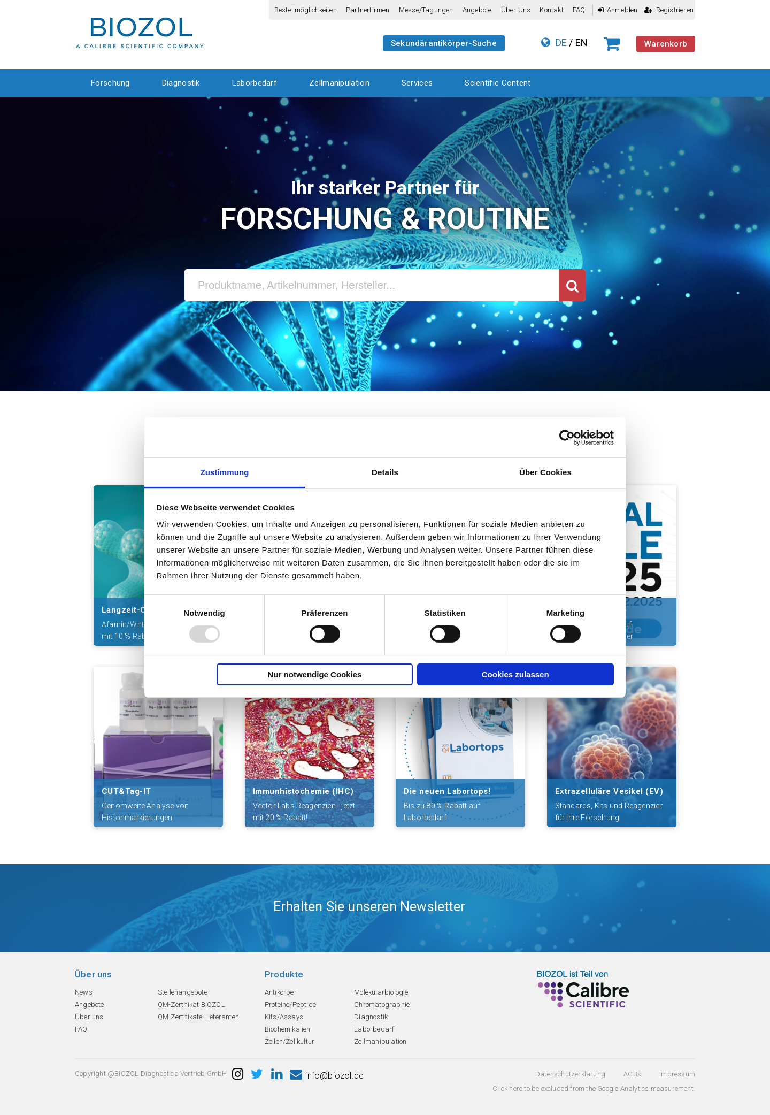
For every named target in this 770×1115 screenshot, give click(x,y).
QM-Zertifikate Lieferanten (198, 1017)
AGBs (632, 1074)
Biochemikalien (288, 1029)
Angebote (477, 10)
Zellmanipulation (339, 83)
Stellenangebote (182, 992)
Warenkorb (665, 44)
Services (417, 83)
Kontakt (551, 10)
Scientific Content (497, 83)
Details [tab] (385, 472)
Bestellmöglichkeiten (305, 10)
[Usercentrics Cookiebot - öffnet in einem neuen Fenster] (567, 437)
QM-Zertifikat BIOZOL (191, 1005)
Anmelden (618, 10)
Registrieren (669, 10)
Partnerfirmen (368, 10)
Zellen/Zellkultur (289, 1041)
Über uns (516, 10)
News (84, 992)
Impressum (677, 1074)
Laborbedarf (254, 83)
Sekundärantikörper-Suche (444, 43)
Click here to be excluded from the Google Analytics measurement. (593, 1089)
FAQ (579, 10)
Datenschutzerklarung (570, 1074)
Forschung (110, 83)
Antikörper (281, 992)
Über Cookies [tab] (545, 472)
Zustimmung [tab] (225, 472)
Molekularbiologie (381, 992)
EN (581, 42)
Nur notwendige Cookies (315, 674)
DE (561, 42)
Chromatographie (382, 1005)
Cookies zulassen (515, 674)
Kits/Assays (284, 1017)
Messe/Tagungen (426, 10)
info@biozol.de (327, 1076)
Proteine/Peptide (290, 1005)
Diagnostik (181, 83)
